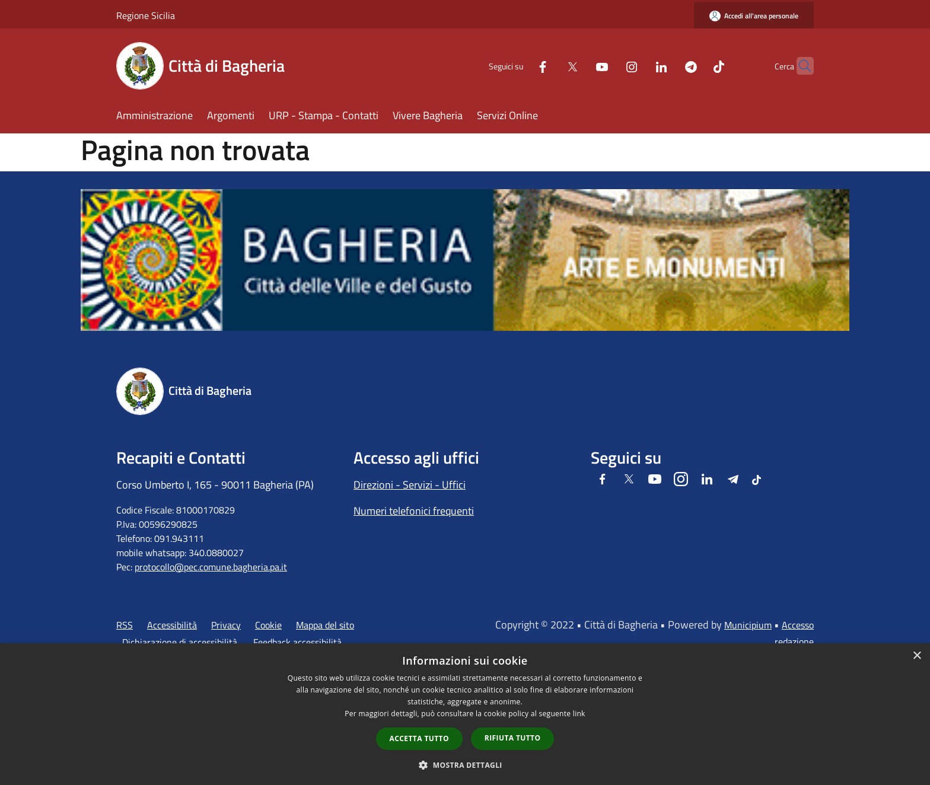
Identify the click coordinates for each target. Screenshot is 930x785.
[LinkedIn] (638, 66)
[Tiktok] (696, 66)
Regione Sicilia (145, 15)
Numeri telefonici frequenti (413, 511)
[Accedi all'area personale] (754, 16)
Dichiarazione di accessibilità (179, 642)
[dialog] (465, 714)
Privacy (226, 625)
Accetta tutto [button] (419, 738)
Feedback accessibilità (297, 642)
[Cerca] (799, 66)
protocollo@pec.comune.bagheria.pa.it (211, 567)
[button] (465, 765)
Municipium (748, 625)
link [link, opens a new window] (579, 714)
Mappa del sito (325, 625)
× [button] (916, 656)
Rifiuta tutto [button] (513, 738)
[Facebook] (519, 66)
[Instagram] (608, 66)
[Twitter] (549, 66)
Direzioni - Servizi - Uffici (409, 485)
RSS (124, 625)
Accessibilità (172, 625)
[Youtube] (579, 66)
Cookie (268, 625)
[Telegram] (668, 66)
